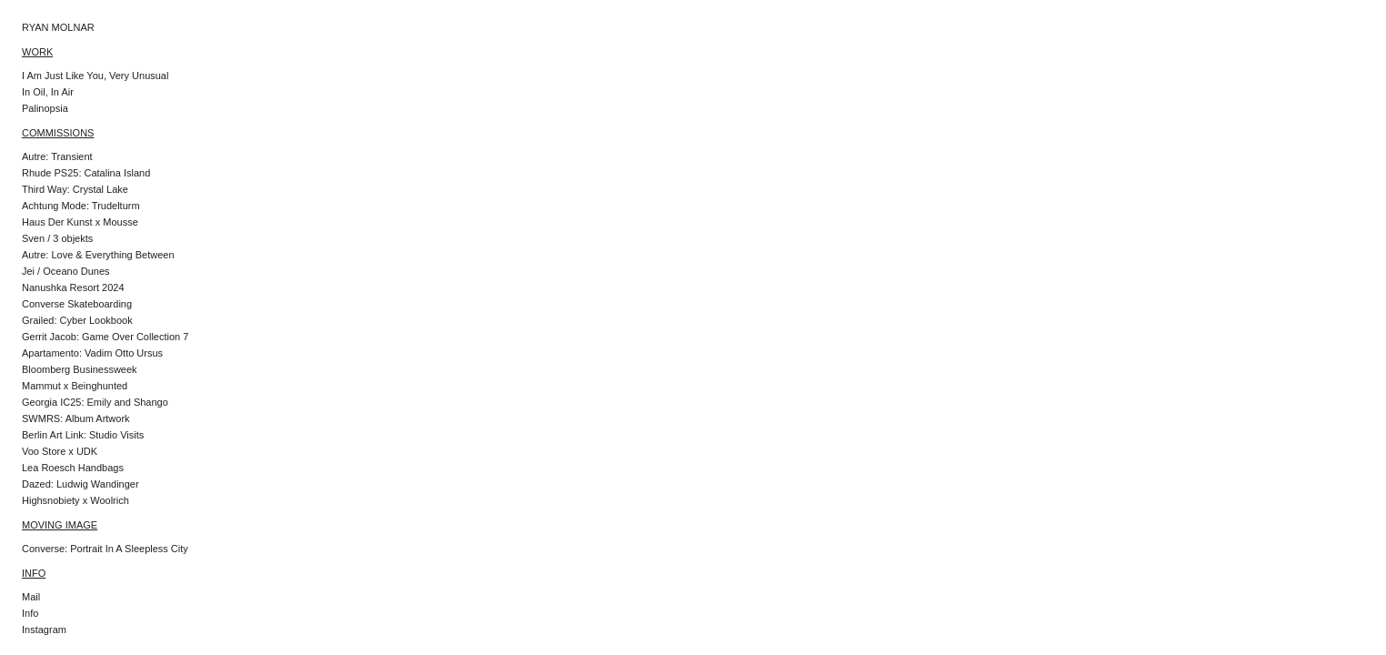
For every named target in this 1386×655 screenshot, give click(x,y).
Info (30, 613)
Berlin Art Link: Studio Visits (83, 434)
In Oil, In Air (48, 91)
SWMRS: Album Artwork (76, 418)
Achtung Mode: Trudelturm (81, 205)
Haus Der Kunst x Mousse (80, 222)
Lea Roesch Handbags (73, 467)
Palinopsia (45, 108)
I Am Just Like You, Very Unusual (95, 75)
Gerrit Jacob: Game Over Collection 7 (105, 336)
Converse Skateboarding (77, 303)
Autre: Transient (57, 156)
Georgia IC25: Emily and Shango (95, 402)
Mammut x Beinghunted (74, 385)
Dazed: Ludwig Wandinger (80, 484)
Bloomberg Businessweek (79, 369)
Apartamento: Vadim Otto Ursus (92, 353)
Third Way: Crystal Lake (75, 189)
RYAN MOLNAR (58, 27)
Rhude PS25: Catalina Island (86, 172)
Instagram (44, 629)
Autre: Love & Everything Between (98, 254)
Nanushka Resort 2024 (73, 287)
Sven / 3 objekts (57, 238)
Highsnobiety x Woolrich (75, 500)
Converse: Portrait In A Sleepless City (105, 548)
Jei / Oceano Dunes (66, 271)
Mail (31, 596)
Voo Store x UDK (59, 451)
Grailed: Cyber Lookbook (77, 320)
